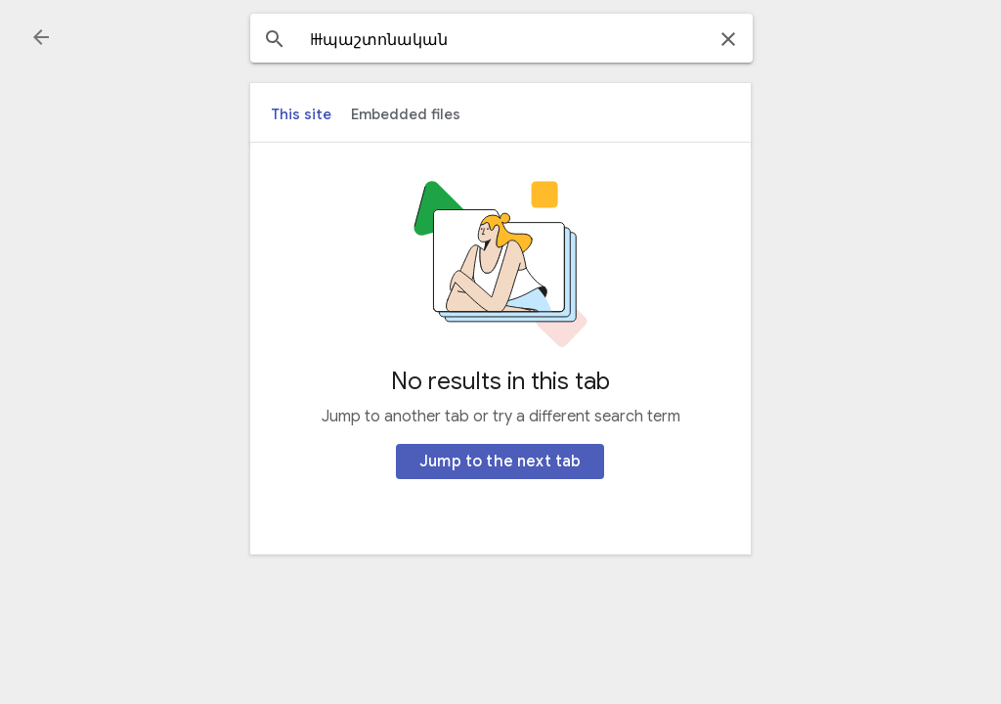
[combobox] (501, 40)
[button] (41, 37)
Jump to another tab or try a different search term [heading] (501, 416)
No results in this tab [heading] (500, 381)
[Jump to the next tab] (500, 461)
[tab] (301, 114)
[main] (500, 348)
